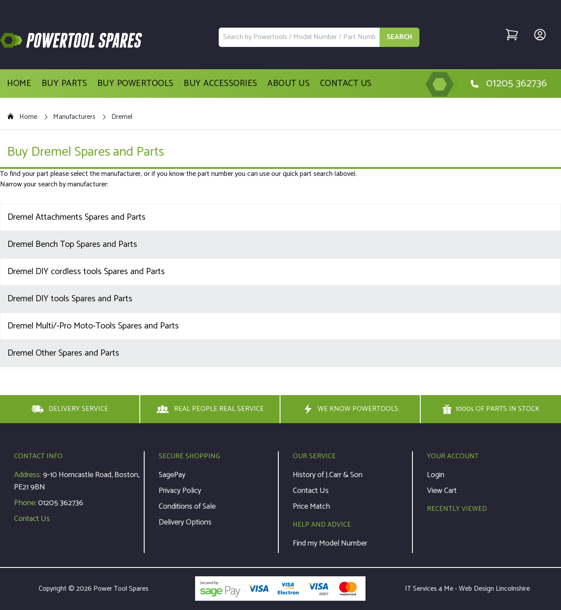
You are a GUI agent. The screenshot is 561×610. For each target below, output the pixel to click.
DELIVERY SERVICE (69, 409)
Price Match (311, 506)
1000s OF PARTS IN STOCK (491, 409)
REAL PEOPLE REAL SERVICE (210, 409)
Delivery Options (185, 522)
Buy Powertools (135, 84)
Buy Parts (64, 84)
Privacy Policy (180, 490)
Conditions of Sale (187, 506)
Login (435, 475)
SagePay (172, 475)
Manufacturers (74, 117)
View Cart (442, 490)
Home (19, 84)
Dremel (121, 117)
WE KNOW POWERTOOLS (350, 409)
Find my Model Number (330, 543)
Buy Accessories (220, 84)
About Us (288, 84)
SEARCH (399, 37)
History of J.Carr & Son (327, 475)
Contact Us (346, 84)
